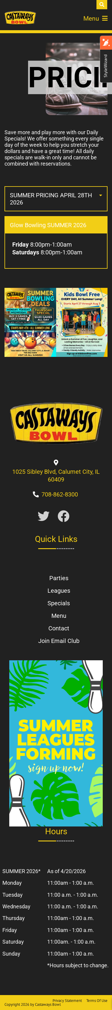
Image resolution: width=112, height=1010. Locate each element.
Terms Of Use (97, 1001)
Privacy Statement (67, 1001)
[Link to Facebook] (63, 517)
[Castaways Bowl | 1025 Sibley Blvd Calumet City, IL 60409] (20, 18)
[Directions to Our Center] (56, 479)
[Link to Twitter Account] (44, 517)
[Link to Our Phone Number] (59, 494)
